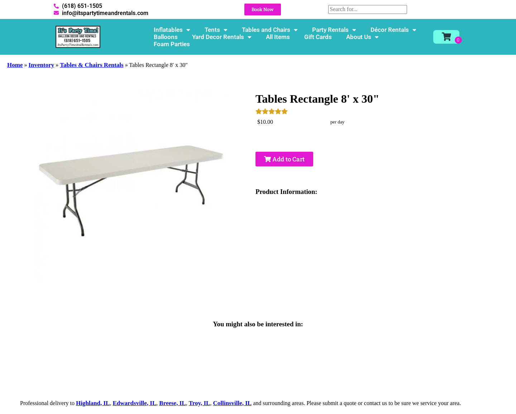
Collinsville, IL (232, 403)
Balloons (166, 36)
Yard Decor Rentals (222, 36)
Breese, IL (172, 403)
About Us (362, 36)
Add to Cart (284, 159)
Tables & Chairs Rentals (91, 65)
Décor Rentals (393, 29)
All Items (278, 36)
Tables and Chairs (270, 29)
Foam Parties (172, 44)
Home (15, 65)
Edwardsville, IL (134, 403)
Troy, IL (199, 403)
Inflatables (172, 29)
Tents (216, 29)
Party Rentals (334, 29)
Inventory (41, 65)
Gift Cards (318, 36)
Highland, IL (93, 403)
